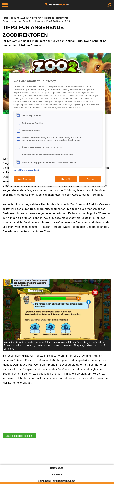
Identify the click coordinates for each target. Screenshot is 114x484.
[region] (57, 129)
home (5, 18)
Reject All (66, 179)
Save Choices (24, 179)
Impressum (57, 474)
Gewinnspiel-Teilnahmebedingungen (56, 481)
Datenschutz (56, 468)
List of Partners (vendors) (26, 170)
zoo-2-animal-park (20, 18)
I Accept (90, 179)
